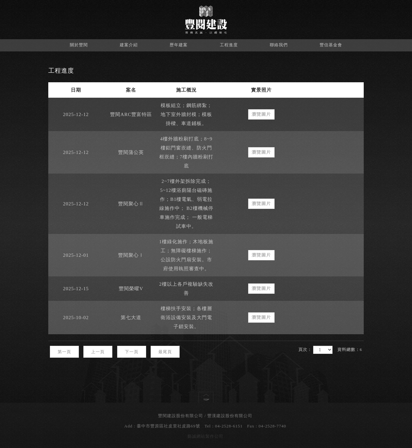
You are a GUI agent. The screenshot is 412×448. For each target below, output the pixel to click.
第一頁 (64, 351)
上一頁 (98, 351)
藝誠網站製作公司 (205, 436)
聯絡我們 (279, 44)
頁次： (305, 349)
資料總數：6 (349, 349)
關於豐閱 (79, 44)
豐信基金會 (331, 44)
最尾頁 (165, 351)
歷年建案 (179, 44)
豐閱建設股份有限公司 (206, 19)
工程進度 (229, 44)
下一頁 (131, 351)
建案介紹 (129, 44)
